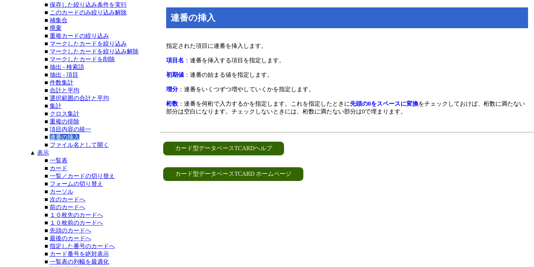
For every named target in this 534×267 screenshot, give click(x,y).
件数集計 (61, 82)
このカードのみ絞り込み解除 (88, 12)
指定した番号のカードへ (82, 246)
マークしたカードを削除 (82, 59)
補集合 (58, 20)
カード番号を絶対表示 (79, 254)
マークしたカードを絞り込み (88, 43)
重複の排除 (64, 121)
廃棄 (56, 28)
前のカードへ (67, 207)
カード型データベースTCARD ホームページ (233, 174)
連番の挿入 (64, 137)
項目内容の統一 (70, 129)
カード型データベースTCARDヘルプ (223, 148)
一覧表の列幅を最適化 (79, 261)
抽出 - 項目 (64, 75)
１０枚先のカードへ (76, 215)
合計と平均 (64, 90)
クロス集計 (64, 114)
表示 (43, 152)
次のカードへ (67, 199)
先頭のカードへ (70, 230)
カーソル (61, 191)
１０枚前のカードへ (76, 223)
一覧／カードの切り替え (82, 176)
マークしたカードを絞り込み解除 (94, 51)
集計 (56, 106)
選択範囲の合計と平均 (79, 98)
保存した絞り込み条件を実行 (88, 4)
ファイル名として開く (79, 145)
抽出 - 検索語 (67, 67)
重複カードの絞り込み (79, 36)
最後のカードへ (70, 238)
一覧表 (58, 160)
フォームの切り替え (76, 184)
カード (58, 168)
